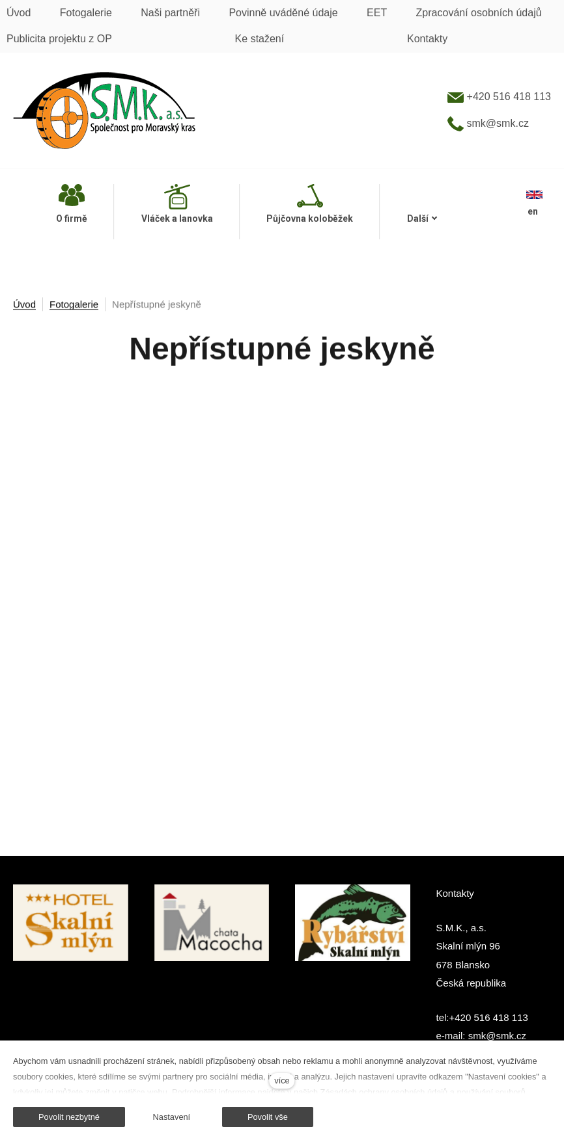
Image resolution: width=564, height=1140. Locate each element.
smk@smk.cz (488, 123)
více (281, 1080)
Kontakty (427, 38)
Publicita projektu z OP (59, 38)
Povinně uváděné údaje (283, 12)
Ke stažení (260, 38)
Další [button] (422, 218)
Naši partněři (170, 12)
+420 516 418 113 (499, 96)
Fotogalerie (86, 12)
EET (377, 12)
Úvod (19, 12)
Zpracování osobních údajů (479, 12)
